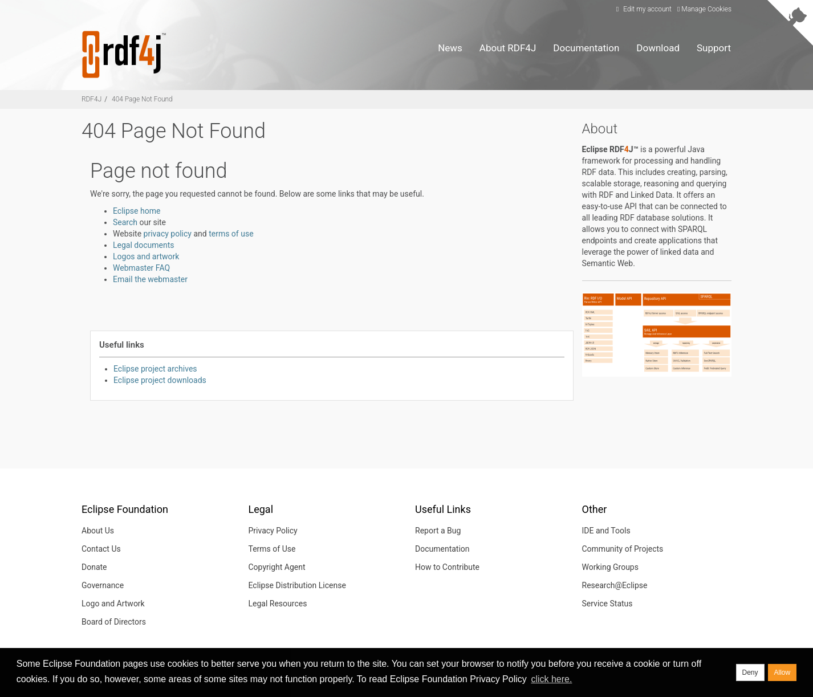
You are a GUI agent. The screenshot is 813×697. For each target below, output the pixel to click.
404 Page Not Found (142, 99)
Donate (94, 567)
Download (658, 48)
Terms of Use (272, 548)
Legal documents (143, 245)
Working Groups (610, 567)
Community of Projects (623, 548)
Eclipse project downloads (159, 380)
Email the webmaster (150, 279)
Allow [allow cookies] (782, 672)
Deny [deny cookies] (750, 672)
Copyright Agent (277, 567)
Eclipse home (136, 210)
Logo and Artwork (113, 603)
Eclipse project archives (155, 368)
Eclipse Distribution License (297, 585)
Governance (103, 585)
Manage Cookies (704, 9)
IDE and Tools (606, 530)
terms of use (231, 233)
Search (125, 222)
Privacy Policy (273, 530)
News (450, 48)
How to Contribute (447, 567)
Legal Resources (278, 603)
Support (714, 48)
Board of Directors (114, 621)
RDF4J (91, 99)
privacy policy (168, 233)
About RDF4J (507, 48)
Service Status (607, 603)
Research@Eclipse (615, 585)
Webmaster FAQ (141, 267)
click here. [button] (551, 679)
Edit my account (642, 9)
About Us (98, 530)
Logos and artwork (146, 256)
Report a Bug (438, 530)
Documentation (586, 48)
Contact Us (101, 548)
